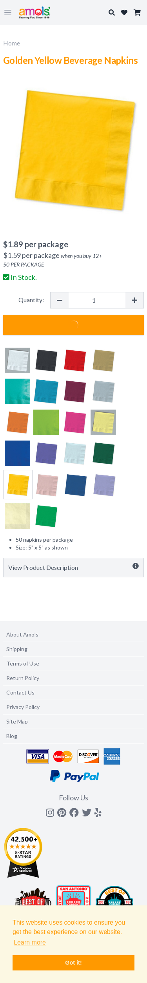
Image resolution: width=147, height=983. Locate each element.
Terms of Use (22, 663)
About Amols (22, 634)
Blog (11, 736)
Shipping (16, 649)
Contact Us (20, 692)
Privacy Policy (23, 707)
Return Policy (22, 678)
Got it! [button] (73, 962)
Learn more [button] (30, 942)
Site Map (17, 721)
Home (11, 43)
